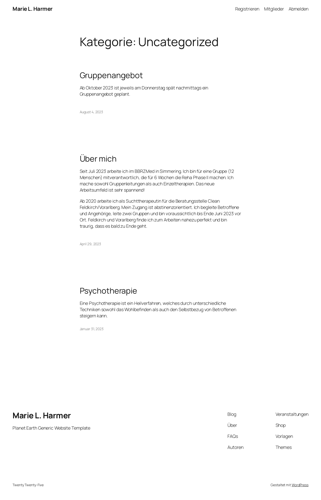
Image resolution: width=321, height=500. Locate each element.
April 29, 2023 (90, 243)
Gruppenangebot (111, 75)
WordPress (300, 484)
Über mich (98, 158)
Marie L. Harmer (33, 9)
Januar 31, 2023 (92, 328)
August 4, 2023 (91, 111)
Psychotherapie (108, 290)
